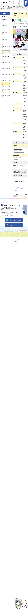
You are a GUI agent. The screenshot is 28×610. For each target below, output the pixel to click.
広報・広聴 (19, 6)
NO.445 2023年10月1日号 (6, 43)
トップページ (10, 6)
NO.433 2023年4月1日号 (6, 80)
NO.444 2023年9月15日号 (6, 47)
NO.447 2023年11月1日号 (6, 36)
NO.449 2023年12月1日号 (6, 29)
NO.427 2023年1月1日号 (6, 98)
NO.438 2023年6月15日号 (6, 65)
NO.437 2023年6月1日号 (6, 68)
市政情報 (17, 3)
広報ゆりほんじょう (5, 19)
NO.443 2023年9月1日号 (6, 50)
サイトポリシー (14, 239)
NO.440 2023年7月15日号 (6, 59)
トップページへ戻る (24, 194)
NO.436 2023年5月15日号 (6, 71)
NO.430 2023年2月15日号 (6, 90)
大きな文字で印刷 (21, 23)
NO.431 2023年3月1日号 (6, 86)
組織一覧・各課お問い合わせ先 (15, 220)
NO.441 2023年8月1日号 (6, 56)
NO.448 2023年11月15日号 (5, 33)
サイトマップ (21, 239)
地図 (11, 225)
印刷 (14, 23)
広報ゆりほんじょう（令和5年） (6, 22)
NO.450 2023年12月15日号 (5, 26)
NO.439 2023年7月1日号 (6, 62)
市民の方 (9, 3)
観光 (13, 3)
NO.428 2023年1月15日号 (6, 96)
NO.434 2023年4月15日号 (6, 77)
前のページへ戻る (16, 194)
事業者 (21, 3)
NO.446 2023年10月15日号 (5, 40)
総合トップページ (7, 239)
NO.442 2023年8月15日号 (6, 53)
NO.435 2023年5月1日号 (6, 74)
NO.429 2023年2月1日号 (6, 92)
